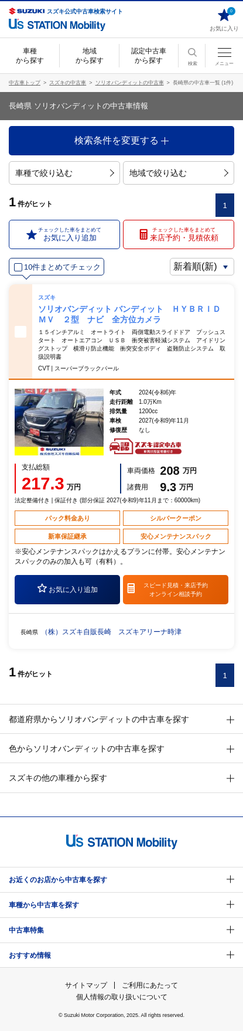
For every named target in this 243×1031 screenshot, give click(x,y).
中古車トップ (24, 83)
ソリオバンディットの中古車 (129, 83)
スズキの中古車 (67, 83)
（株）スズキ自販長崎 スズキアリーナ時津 (111, 632)
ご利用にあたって (150, 985)
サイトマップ (86, 985)
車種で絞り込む (64, 173)
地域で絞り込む (178, 173)
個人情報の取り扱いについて (121, 997)
